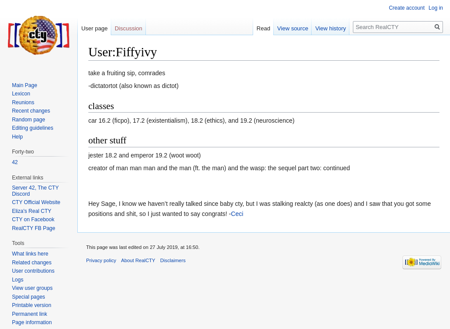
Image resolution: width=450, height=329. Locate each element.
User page (94, 28)
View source (292, 28)
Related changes (31, 263)
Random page (28, 120)
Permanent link (29, 314)
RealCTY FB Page (33, 228)
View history (330, 28)
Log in (435, 8)
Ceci (237, 213)
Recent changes (31, 111)
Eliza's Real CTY (31, 211)
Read (263, 28)
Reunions (23, 102)
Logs (17, 280)
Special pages (28, 297)
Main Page (24, 85)
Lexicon (21, 94)
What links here (30, 254)
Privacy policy (101, 260)
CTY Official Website (36, 202)
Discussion (128, 28)
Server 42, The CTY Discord (35, 191)
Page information (32, 322)
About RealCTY (138, 260)
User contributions (33, 271)
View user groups (32, 288)
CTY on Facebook (33, 219)
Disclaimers (173, 260)
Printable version (31, 305)
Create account (407, 8)
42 (15, 162)
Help (17, 137)
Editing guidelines (32, 128)
